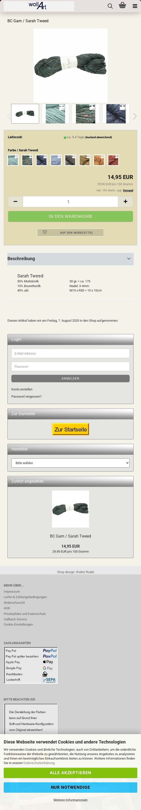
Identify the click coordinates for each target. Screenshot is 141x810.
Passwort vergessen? (26, 396)
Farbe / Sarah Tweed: (23, 150)
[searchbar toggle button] (110, 6)
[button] (134, 116)
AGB (7, 608)
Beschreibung (21, 258)
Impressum (12, 591)
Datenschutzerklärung (39, 763)
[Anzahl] (70, 201)
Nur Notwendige (70, 787)
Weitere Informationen (70, 800)
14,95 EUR (70, 546)
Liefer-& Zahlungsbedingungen (25, 597)
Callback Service (15, 619)
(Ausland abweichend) (98, 137)
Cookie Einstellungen (18, 624)
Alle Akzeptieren (70, 772)
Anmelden (70, 378)
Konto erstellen (21, 389)
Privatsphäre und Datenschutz (25, 614)
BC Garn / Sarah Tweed (70, 536)
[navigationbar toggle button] (135, 6)
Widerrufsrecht (14, 603)
